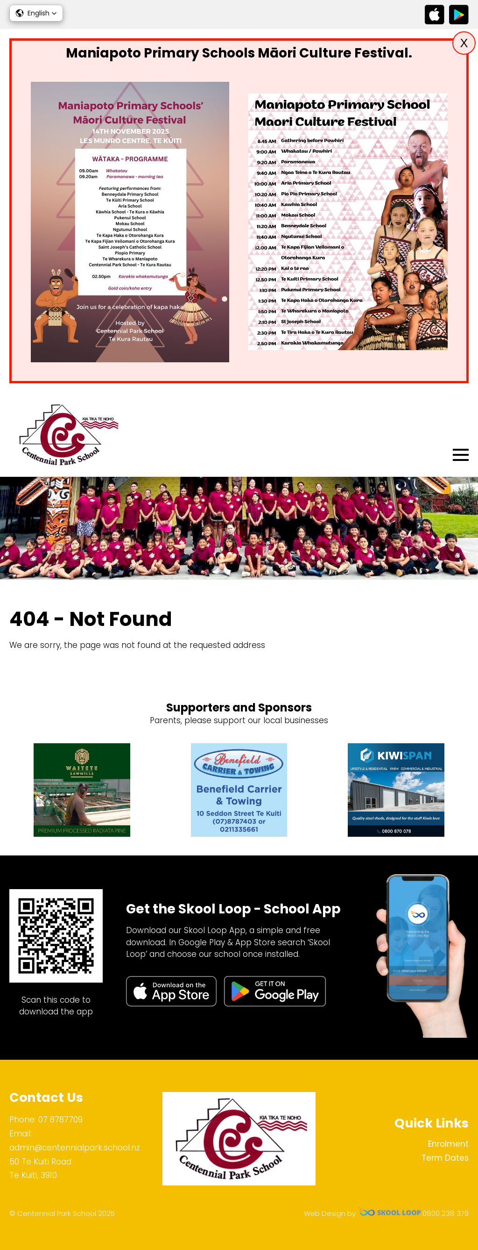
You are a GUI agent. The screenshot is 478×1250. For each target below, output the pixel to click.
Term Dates (445, 1158)
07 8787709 (60, 1119)
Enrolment (448, 1143)
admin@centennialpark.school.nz (74, 1147)
